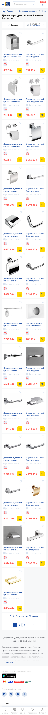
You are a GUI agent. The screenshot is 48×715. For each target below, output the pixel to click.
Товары (10, 11)
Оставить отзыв (11, 60)
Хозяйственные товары (28, 11)
